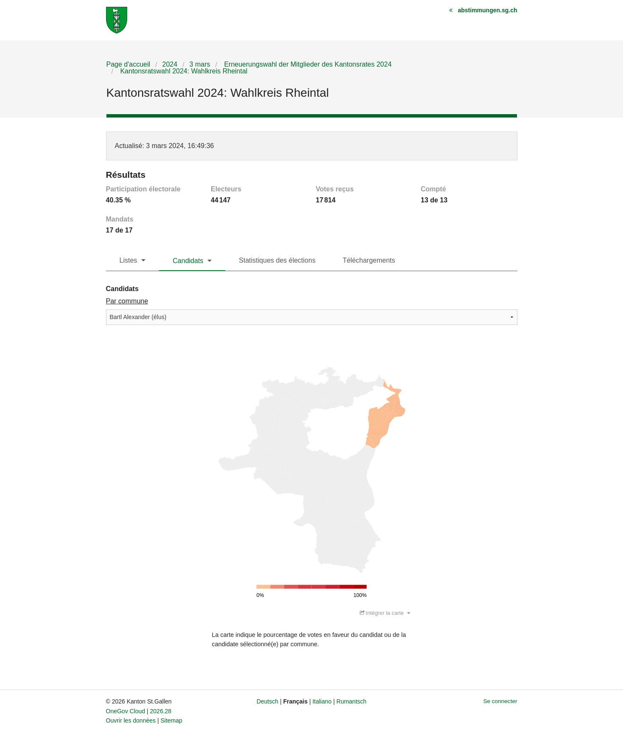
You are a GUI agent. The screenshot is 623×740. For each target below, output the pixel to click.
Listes (128, 260)
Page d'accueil (128, 64)
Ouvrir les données (131, 720)
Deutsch (267, 701)
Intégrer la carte (385, 613)
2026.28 (161, 711)
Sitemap (171, 720)
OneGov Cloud (125, 711)
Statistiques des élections (277, 260)
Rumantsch (351, 701)
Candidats (188, 260)
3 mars (200, 64)
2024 (170, 64)
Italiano (322, 701)
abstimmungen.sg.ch (487, 10)
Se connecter (500, 701)
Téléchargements (369, 260)
